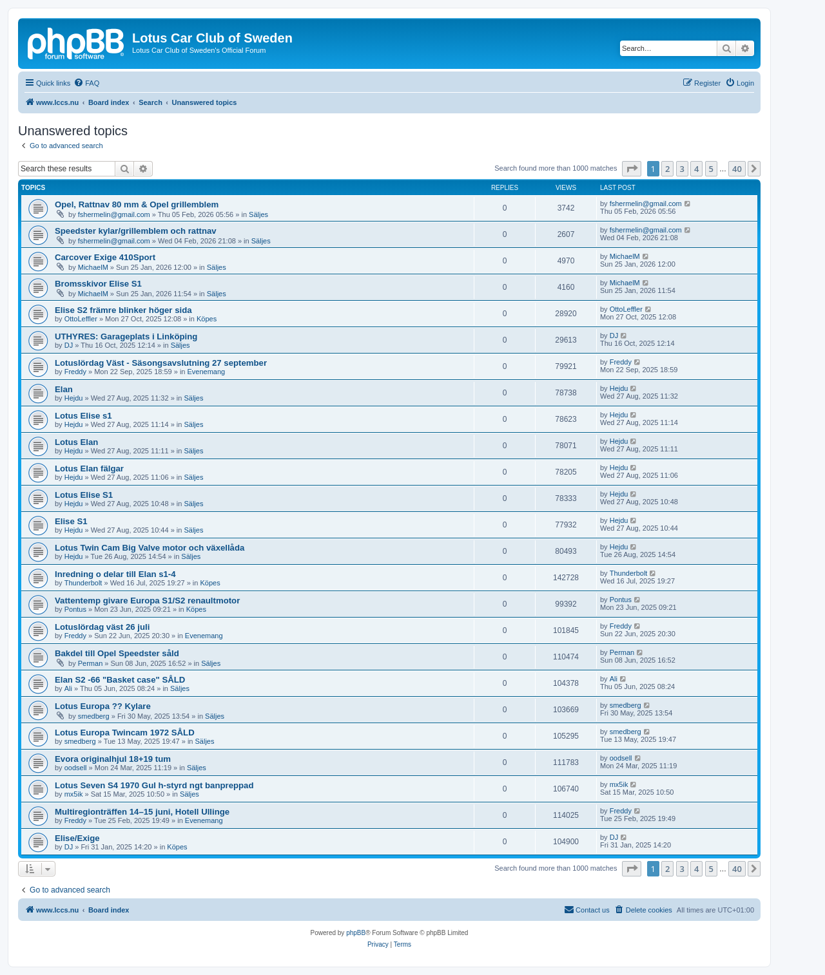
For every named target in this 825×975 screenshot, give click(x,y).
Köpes (207, 319)
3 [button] (682, 169)
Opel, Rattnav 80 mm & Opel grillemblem (136, 204)
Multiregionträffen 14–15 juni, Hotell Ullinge (142, 812)
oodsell (75, 767)
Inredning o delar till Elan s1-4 (115, 574)
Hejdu (73, 398)
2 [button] (667, 169)
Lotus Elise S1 (84, 495)
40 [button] (737, 169)
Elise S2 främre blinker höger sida (123, 310)
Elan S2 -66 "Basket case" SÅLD (120, 680)
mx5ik (73, 794)
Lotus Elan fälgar (89, 468)
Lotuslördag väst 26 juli (102, 627)
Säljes (258, 214)
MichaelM (93, 267)
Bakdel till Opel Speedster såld (117, 653)
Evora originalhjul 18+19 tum (113, 759)
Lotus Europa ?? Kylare (103, 706)
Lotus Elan (76, 442)
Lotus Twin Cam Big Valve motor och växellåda (149, 548)
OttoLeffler (80, 319)
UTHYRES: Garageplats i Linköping (126, 336)
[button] (631, 168)
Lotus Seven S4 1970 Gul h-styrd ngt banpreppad (154, 785)
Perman (90, 663)
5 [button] (711, 169)
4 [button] (696, 169)
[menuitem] (86, 83)
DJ (68, 345)
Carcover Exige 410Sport (105, 257)
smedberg (94, 716)
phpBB (355, 932)
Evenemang (207, 371)
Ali (68, 688)
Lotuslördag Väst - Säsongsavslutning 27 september (161, 363)
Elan (64, 389)
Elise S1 (71, 521)
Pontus (75, 609)
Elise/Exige (77, 838)
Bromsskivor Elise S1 (98, 284)
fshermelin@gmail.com (114, 214)
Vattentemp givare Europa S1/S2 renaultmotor (147, 600)
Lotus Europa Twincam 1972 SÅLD (125, 732)
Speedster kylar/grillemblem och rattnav (136, 231)
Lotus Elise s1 (83, 416)
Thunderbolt (83, 583)
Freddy (75, 371)
